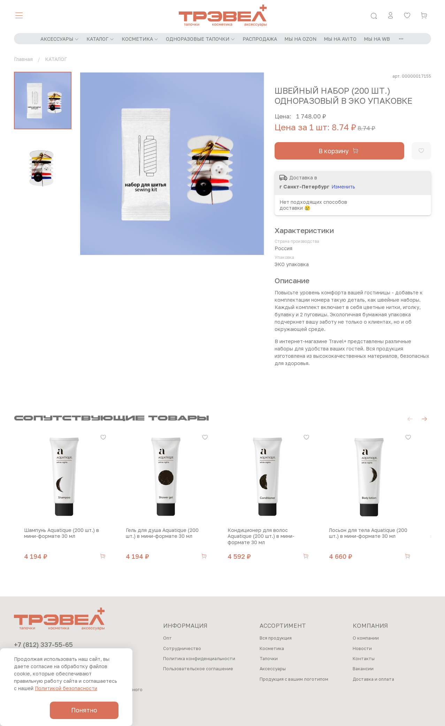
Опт (167, 638)
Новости (362, 648)
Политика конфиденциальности (199, 658)
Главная (23, 59)
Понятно (84, 710)
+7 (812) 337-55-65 (43, 644)
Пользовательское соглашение (198, 668)
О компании (366, 638)
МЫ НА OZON (300, 39)
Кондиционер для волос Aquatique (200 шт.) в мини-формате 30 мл (276, 538)
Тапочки (269, 658)
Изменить (343, 187)
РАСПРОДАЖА (260, 39)
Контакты (364, 658)
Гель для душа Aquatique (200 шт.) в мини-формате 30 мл (168, 538)
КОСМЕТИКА (140, 39)
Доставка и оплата (373, 679)
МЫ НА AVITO (340, 39)
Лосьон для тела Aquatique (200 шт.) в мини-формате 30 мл (378, 538)
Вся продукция (276, 638)
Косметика (272, 648)
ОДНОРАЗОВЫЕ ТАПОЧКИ (200, 39)
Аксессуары (273, 668)
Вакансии (363, 668)
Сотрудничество (182, 648)
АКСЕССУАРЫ (59, 39)
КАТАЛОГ (100, 39)
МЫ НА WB (377, 39)
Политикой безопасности (66, 688)
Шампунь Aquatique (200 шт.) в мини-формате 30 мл (56, 538)
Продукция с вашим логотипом (294, 679)
